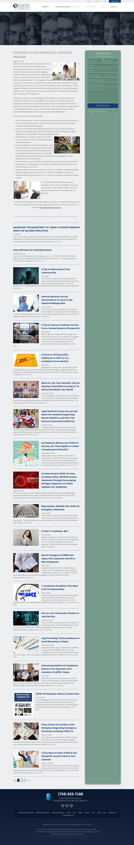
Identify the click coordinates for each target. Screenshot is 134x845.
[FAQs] (103, 6)
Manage (72, 840)
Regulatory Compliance (42, 812)
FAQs (74, 812)
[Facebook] (62, 805)
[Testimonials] (90, 6)
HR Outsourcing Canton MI (81, 836)
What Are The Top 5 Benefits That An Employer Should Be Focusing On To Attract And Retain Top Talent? (60, 386)
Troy (93, 812)
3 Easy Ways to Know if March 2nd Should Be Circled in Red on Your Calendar (59, 756)
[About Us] (46, 6)
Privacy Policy (109, 111)
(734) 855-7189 (70, 793)
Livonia (99, 812)
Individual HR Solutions (58, 812)
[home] (21, 6)
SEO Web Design (64, 840)
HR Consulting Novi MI (51, 836)
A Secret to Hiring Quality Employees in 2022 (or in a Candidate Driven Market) (55, 358)
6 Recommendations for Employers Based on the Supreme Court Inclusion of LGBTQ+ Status (59, 669)
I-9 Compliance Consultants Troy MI (65, 836)
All (29, 780)
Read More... (58, 241)
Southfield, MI (112, 812)
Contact (80, 812)
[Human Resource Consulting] (67, 6)
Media (97, 1)
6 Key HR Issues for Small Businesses (32, 249)
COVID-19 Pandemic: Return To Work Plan (57, 693)
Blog (89, 1)
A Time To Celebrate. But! (54, 531)
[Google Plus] (71, 805)
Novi (104, 812)
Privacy (69, 812)
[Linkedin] (67, 805)
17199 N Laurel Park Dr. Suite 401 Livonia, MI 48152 (78, 824)
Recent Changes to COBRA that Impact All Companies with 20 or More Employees (58, 558)
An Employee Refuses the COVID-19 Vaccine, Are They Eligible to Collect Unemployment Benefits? (60, 446)
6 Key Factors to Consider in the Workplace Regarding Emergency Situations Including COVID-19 (58, 728)
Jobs (105, 1)
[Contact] (113, 6)
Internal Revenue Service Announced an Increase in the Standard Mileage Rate (56, 300)
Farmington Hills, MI (68, 815)
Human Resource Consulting (26, 812)
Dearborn (87, 812)
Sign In (115, 1)
